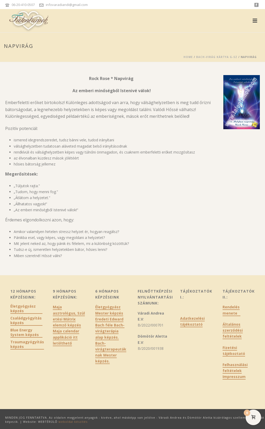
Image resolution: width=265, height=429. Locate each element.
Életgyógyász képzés (23, 308)
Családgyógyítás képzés (26, 320)
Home (188, 57)
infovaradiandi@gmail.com (67, 4)
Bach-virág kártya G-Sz (216, 57)
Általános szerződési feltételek (233, 330)
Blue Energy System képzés (24, 332)
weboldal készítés (72, 422)
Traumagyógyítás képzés (27, 344)
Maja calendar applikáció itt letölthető (66, 337)
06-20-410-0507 (23, 4)
